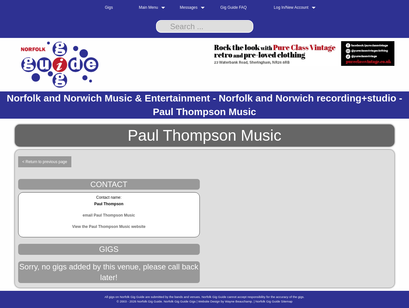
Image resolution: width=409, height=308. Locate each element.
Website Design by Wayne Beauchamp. (225, 301)
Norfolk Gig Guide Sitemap (273, 301)
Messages (189, 7)
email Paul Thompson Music (109, 215)
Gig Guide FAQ (233, 7)
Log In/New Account (291, 7)
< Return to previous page (44, 162)
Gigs (109, 7)
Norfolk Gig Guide (149, 301)
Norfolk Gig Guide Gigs (180, 301)
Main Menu (148, 7)
